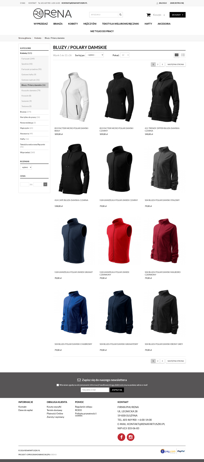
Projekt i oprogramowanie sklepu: (37, 454)
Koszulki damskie (31, 90)
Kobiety (73, 23)
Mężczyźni (89, 23)
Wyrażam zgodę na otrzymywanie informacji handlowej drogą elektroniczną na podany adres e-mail (103, 385)
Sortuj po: (80, 55)
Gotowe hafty (29, 74)
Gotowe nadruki (31, 80)
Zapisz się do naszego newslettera (102, 380)
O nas (22, 3)
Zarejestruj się (177, 3)
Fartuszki (28, 59)
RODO (78, 410)
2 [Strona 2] (157, 64)
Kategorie (25, 48)
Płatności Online (55, 413)
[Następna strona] (176, 64)
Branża (57, 23)
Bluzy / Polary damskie (33, 85)
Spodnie (27, 64)
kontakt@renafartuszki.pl (74, 3)
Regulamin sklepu (83, 406)
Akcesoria (164, 23)
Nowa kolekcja (28, 123)
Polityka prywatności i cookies (86, 414)
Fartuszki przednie (32, 69)
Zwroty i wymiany (55, 417)
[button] (45, 184)
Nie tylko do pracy (102, 31)
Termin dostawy (54, 410)
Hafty (148, 23)
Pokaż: (116, 55)
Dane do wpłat (25, 410)
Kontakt (32, 3)
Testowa (26, 106)
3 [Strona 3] (162, 64)
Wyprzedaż (41, 23)
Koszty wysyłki (54, 406)
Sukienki (27, 101)
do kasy (177, 15)
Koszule (26, 96)
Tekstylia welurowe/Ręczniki (120, 23)
